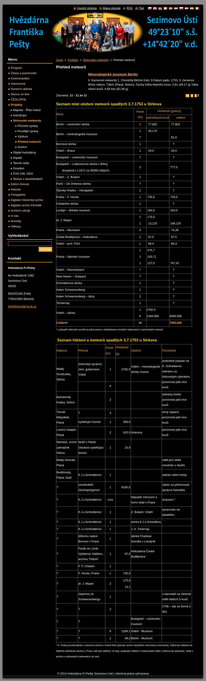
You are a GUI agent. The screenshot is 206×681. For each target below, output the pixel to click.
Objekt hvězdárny (24, 152)
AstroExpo (20, 115)
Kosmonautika (20, 78)
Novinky (16, 221)
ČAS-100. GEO (23, 173)
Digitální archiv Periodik (26, 205)
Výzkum (23, 136)
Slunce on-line (20, 94)
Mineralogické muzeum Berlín (113, 74)
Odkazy (16, 226)
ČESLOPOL (19, 99)
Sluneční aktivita (21, 89)
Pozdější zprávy (28, 131)
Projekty (73, 60)
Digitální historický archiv (27, 200)
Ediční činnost (20, 184)
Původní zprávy (28, 126)
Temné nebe (21, 163)
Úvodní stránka (87, 8)
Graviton (18, 168)
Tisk (141, 8)
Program (16, 68)
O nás (15, 216)
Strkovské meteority (95, 60)
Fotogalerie (18, 194)
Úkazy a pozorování (24, 73)
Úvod (59, 60)
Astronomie (18, 83)
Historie (16, 189)
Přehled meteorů (29, 141)
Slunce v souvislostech (28, 179)
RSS (130, 8)
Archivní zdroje (20, 210)
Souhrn (22, 147)
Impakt (17, 157)
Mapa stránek (112, 8)
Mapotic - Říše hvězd (27, 110)
